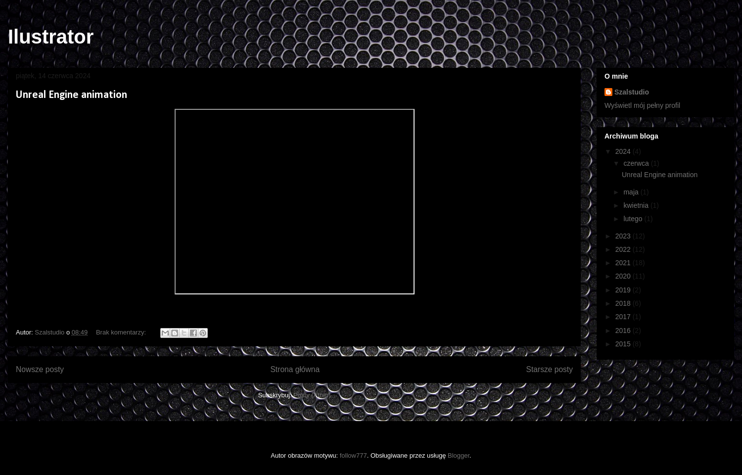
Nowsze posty (40, 369)
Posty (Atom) (311, 395)
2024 (624, 151)
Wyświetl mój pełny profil (642, 105)
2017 (624, 317)
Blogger (458, 455)
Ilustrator (50, 37)
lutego (633, 219)
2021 (624, 263)
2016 (624, 330)
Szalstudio (631, 92)
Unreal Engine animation (71, 95)
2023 (624, 236)
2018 (624, 303)
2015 (624, 344)
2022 (624, 249)
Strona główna (295, 369)
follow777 (353, 455)
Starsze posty (549, 369)
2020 (624, 276)
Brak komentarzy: (122, 332)
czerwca (636, 163)
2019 (624, 290)
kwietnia (636, 205)
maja (631, 192)
